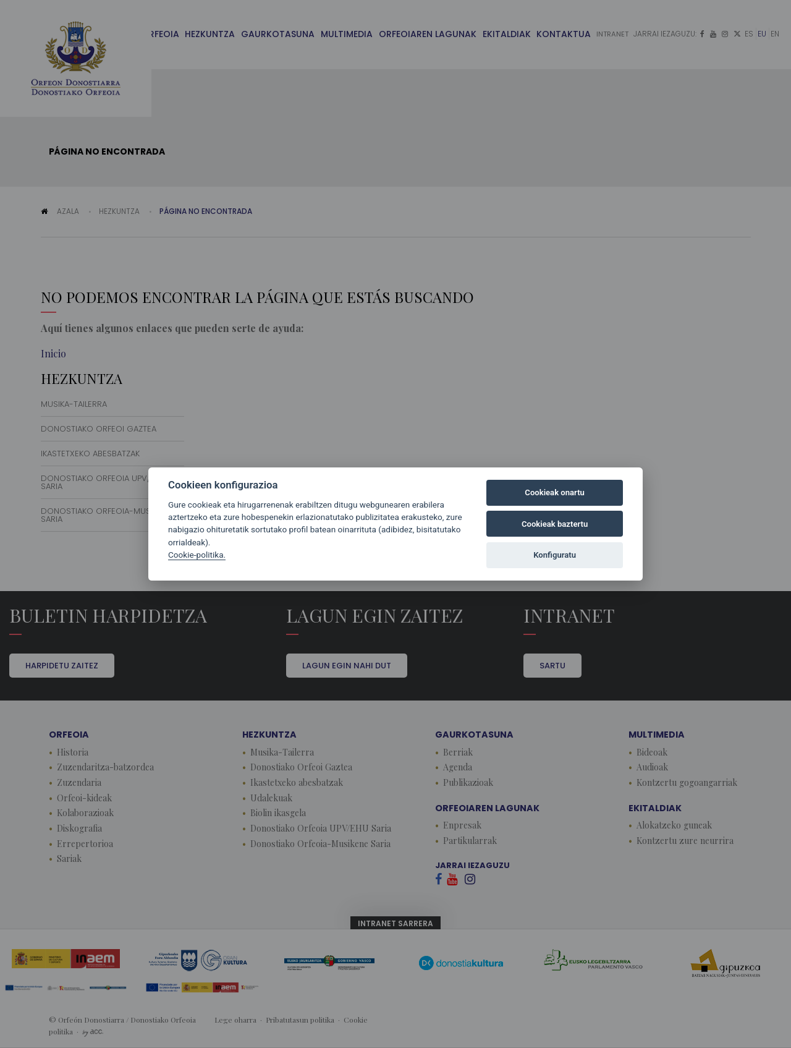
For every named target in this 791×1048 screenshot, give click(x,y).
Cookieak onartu (555, 492)
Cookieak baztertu (555, 524)
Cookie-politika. (197, 555)
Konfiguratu (554, 555)
